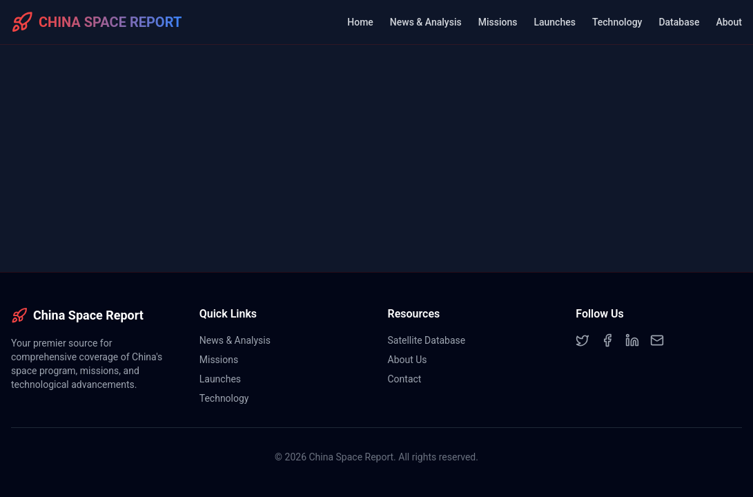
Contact (405, 378)
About (729, 22)
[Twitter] (582, 340)
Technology (617, 22)
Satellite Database (427, 340)
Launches (554, 22)
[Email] (657, 340)
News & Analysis (426, 22)
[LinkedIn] (632, 340)
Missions (498, 22)
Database (678, 22)
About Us (407, 359)
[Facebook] (607, 340)
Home (360, 22)
